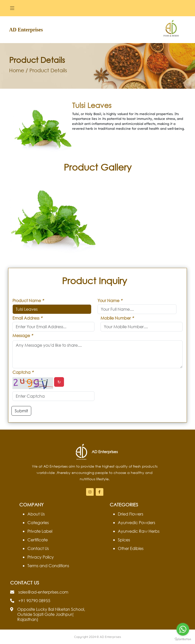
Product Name (28, 300)
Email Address (27, 318)
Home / (18, 70)
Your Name (110, 300)
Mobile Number (117, 318)
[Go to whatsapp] (182, 629)
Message (22, 335)
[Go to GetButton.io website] (183, 638)
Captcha (22, 372)
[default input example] (137, 309)
